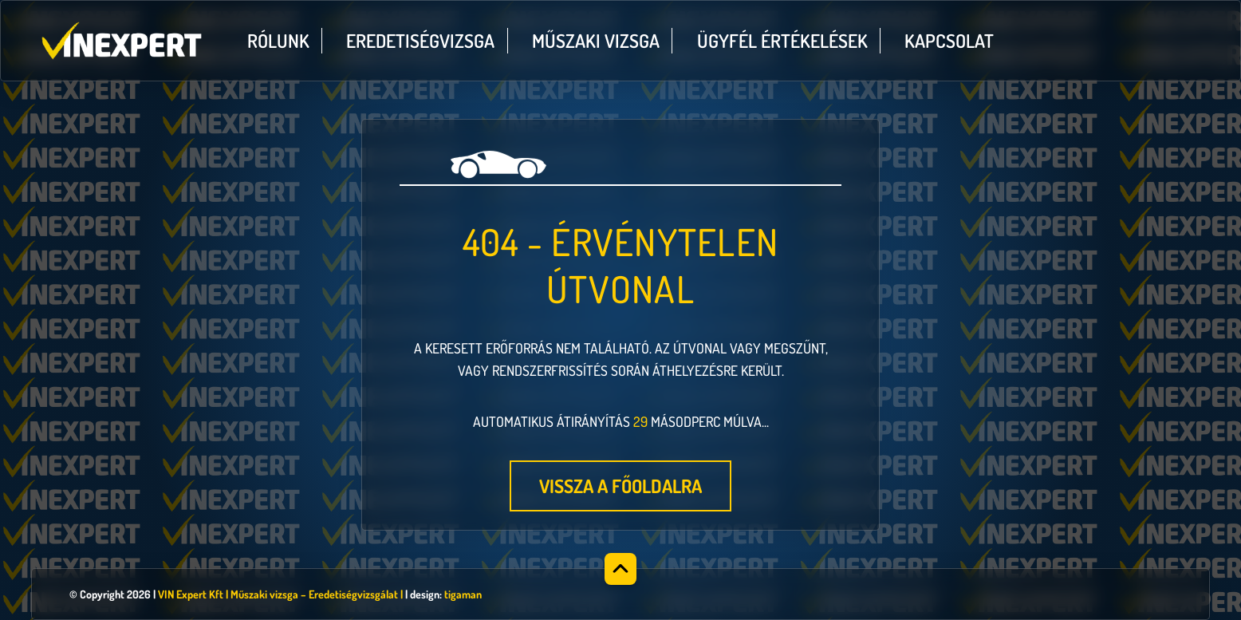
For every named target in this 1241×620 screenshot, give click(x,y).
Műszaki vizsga (596, 41)
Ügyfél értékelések (782, 41)
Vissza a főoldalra (620, 486)
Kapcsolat (949, 41)
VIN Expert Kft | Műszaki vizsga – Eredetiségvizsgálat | (280, 594)
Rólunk (278, 41)
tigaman (463, 594)
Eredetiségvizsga (420, 41)
